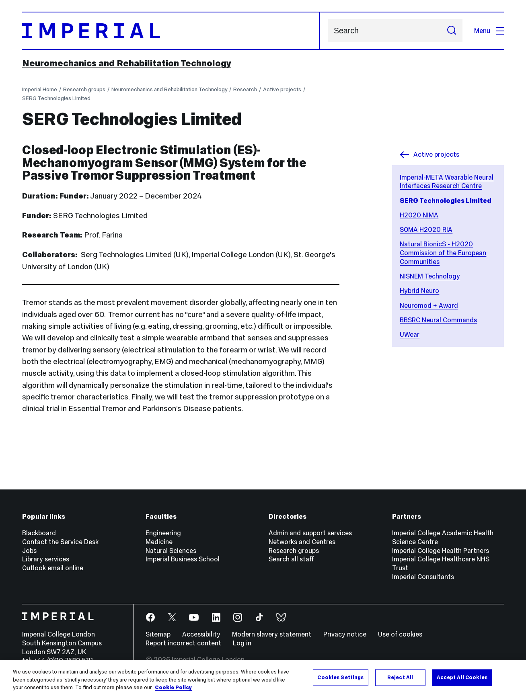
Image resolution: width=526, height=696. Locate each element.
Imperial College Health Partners (440, 551)
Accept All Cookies (462, 677)
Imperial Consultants (423, 577)
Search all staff (291, 559)
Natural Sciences (171, 551)
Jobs (29, 551)
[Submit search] (451, 30)
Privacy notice (344, 634)
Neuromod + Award (429, 305)
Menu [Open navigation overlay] (489, 31)
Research (245, 89)
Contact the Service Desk (60, 542)
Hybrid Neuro (419, 291)
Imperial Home (39, 89)
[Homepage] (171, 31)
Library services (45, 559)
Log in (242, 643)
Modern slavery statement (271, 634)
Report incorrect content (183, 643)
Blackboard (39, 533)
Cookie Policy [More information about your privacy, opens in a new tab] (173, 687)
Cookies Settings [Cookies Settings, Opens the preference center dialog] (340, 677)
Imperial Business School (183, 559)
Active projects (282, 89)
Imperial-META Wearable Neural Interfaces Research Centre (446, 181)
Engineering (163, 533)
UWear (409, 334)
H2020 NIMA (419, 215)
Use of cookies (400, 634)
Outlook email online (52, 568)
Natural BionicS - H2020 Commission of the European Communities (443, 252)
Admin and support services (310, 533)
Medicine (159, 542)
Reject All (400, 677)
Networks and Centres (302, 542)
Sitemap (158, 634)
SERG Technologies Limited (56, 98)
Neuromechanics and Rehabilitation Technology (126, 63)
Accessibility (201, 634)
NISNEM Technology (430, 276)
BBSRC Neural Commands (438, 320)
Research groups (84, 89)
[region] (263, 678)
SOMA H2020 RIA (426, 229)
